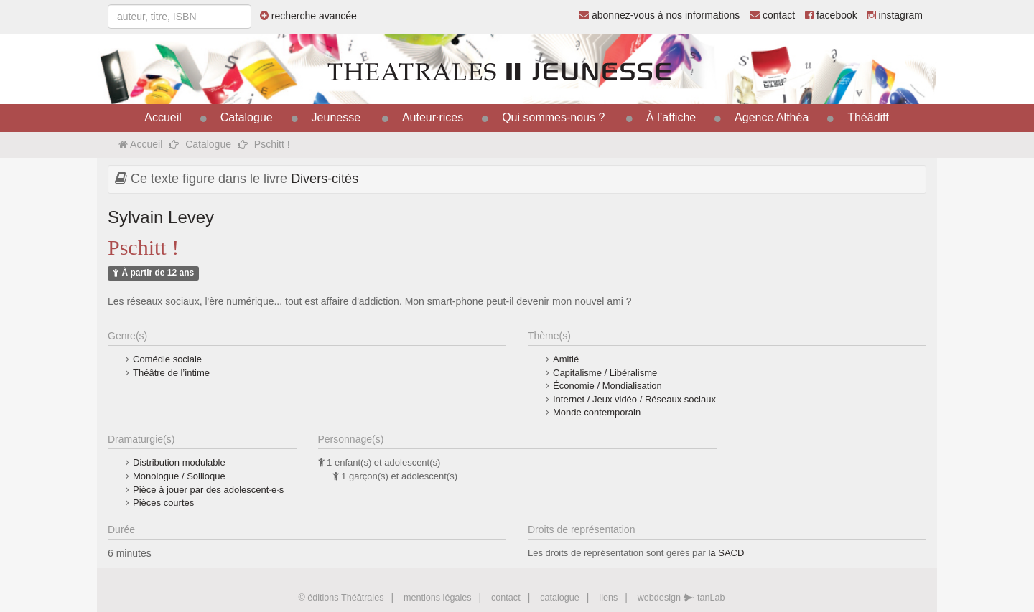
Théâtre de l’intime (171, 372)
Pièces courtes (163, 502)
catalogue (559, 598)
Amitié (566, 359)
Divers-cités (324, 178)
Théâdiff (868, 117)
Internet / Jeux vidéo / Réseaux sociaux (634, 399)
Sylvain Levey (161, 217)
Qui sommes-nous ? (553, 117)
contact (772, 15)
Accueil (163, 117)
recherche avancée (308, 16)
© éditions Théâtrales (340, 598)
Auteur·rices (432, 117)
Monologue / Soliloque (179, 476)
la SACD (726, 552)
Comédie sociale (167, 359)
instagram (895, 15)
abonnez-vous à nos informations (659, 15)
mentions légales (438, 598)
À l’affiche (671, 117)
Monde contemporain (597, 412)
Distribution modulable (179, 462)
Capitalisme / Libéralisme (605, 372)
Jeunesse (336, 117)
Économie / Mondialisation (607, 385)
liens (608, 598)
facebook (831, 15)
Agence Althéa (772, 117)
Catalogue (246, 117)
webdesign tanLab (681, 598)
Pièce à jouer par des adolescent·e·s (208, 489)
